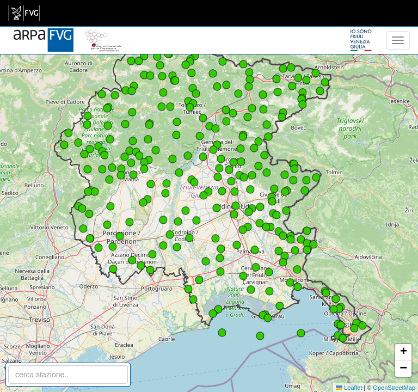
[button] (234, 191)
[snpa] (103, 33)
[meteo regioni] (2, 40)
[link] (24, 13)
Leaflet (349, 387)
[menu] (398, 40)
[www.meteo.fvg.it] (43, 33)
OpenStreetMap (394, 387)
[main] (24, 13)
